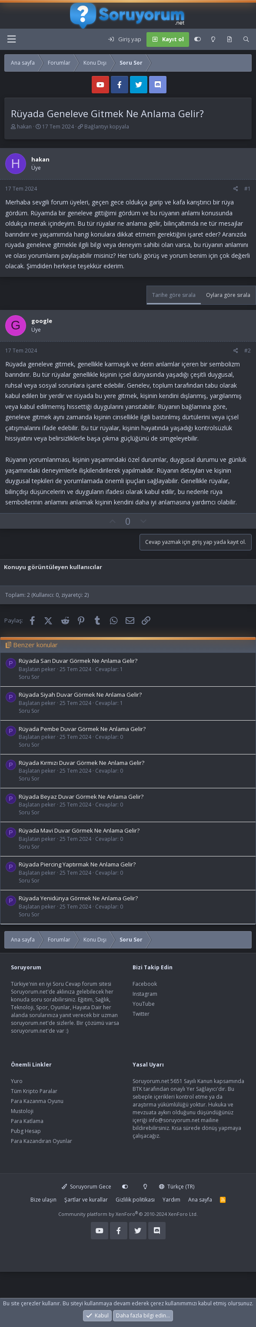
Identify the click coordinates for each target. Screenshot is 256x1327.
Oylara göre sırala (228, 295)
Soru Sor (29, 677)
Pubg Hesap (26, 1131)
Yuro (17, 1081)
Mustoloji (22, 1111)
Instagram (145, 994)
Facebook (145, 984)
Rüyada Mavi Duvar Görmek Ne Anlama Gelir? (79, 830)
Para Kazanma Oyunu (37, 1101)
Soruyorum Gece (86, 1186)
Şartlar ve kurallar (86, 1199)
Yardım (171, 1199)
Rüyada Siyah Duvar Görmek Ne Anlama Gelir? (80, 694)
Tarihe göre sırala (174, 295)
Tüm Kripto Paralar (34, 1091)
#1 (247, 188)
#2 (247, 350)
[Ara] (246, 39)
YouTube (144, 1004)
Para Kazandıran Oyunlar (41, 1141)
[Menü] (11, 39)
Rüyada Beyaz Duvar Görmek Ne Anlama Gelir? (81, 796)
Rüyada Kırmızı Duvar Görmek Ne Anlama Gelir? (81, 763)
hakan (24, 126)
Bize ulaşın (43, 1199)
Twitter (141, 1013)
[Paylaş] (235, 189)
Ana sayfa (200, 1199)
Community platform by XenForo (128, 1214)
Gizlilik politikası (135, 1199)
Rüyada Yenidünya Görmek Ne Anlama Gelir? (78, 898)
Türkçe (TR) (176, 1186)
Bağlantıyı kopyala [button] (106, 126)
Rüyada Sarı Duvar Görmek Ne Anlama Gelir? (78, 661)
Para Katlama (27, 1121)
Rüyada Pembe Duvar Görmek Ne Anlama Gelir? (82, 729)
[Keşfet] (229, 39)
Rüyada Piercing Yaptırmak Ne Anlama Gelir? (77, 864)
